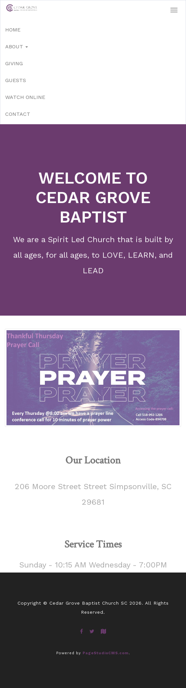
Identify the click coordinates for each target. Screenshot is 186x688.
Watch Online (25, 97)
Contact (17, 114)
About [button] (16, 46)
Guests (15, 80)
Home (12, 30)
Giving (14, 63)
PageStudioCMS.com (106, 653)
